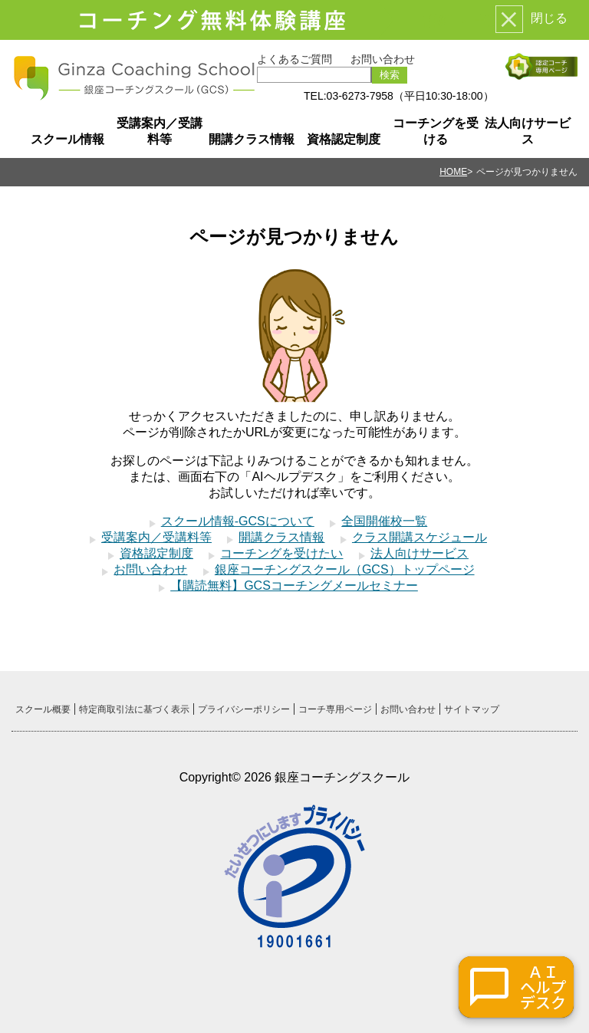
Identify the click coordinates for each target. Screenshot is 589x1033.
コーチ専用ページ (335, 709)
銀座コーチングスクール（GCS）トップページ (345, 569)
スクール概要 (43, 709)
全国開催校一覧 (384, 521)
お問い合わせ (382, 59)
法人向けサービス (528, 131)
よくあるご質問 (294, 59)
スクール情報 (67, 139)
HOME (453, 171)
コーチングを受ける (436, 131)
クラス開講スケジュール (419, 537)
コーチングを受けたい (281, 553)
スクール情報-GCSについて (237, 521)
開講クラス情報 (251, 139)
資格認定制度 (343, 139)
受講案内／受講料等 (159, 131)
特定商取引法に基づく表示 (134, 709)
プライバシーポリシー (244, 709)
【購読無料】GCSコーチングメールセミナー (294, 585)
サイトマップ (471, 709)
